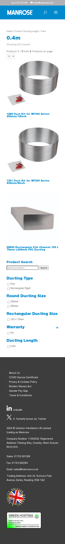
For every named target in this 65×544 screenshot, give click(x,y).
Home (9, 31)
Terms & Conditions (20, 395)
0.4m (13, 346)
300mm (14, 306)
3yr (12, 333)
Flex (12, 284)
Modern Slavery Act (20, 386)
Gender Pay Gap (18, 391)
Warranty (33, 327)
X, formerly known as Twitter (29, 419)
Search (43, 267)
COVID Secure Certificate (23, 377)
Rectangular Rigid (20, 288)
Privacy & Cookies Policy (23, 382)
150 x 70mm (17, 319)
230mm (14, 302)
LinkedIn (17, 410)
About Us (14, 373)
